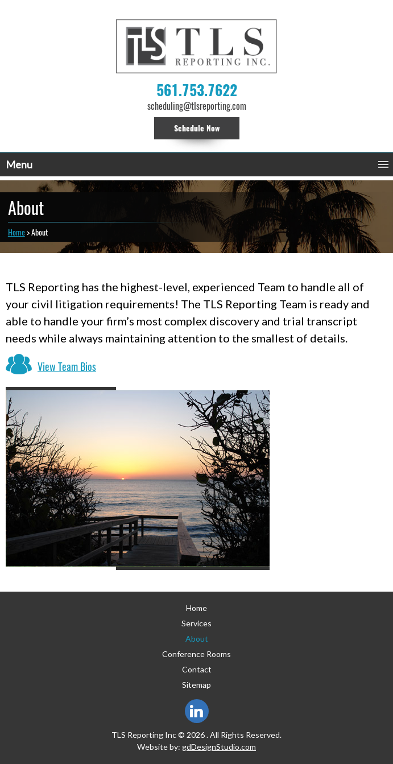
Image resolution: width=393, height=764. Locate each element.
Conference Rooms (196, 654)
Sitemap (196, 684)
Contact (197, 669)
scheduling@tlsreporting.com (196, 106)
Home (16, 232)
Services (196, 623)
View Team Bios (67, 367)
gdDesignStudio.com (219, 746)
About (196, 638)
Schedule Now (197, 128)
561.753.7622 (196, 90)
